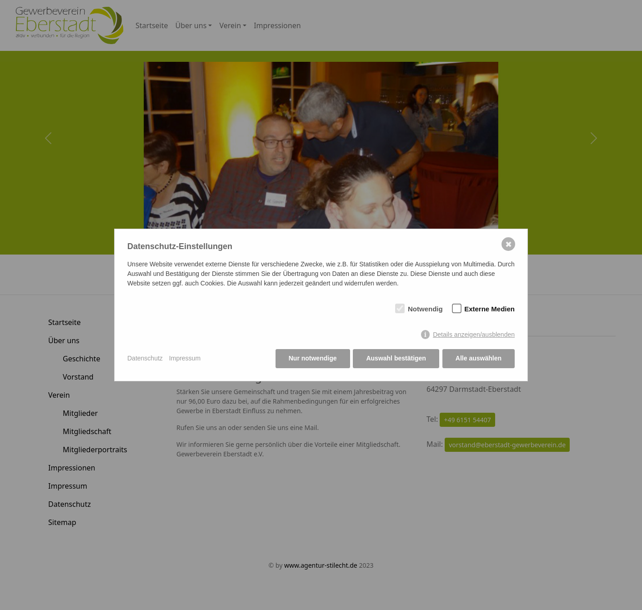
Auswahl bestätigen (396, 358)
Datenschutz (145, 358)
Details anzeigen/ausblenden (474, 334)
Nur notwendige (313, 358)
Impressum (185, 358)
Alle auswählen (479, 358)
